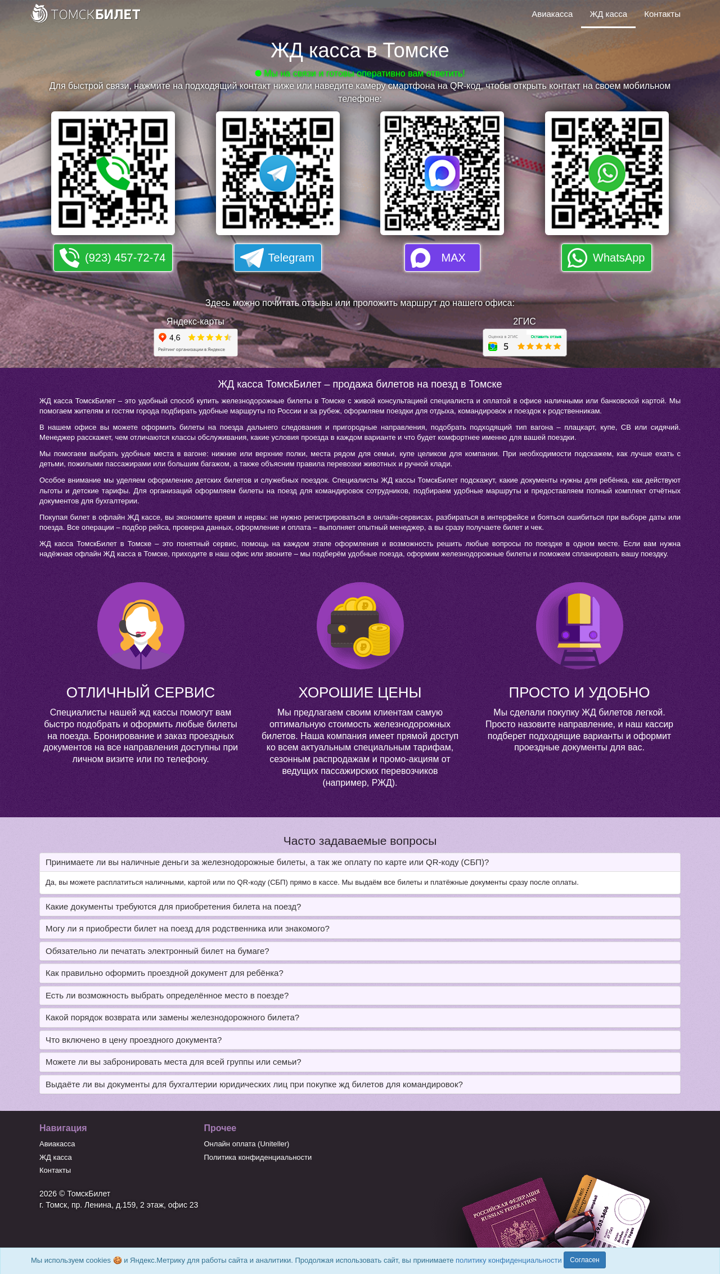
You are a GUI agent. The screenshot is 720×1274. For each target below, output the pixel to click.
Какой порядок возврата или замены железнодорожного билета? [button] (172, 1017)
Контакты (662, 14)
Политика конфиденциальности (258, 1157)
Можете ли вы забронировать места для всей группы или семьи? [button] (174, 1061)
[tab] (360, 862)
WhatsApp (619, 257)
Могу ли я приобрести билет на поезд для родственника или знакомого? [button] (188, 928)
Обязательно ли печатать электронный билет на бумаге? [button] (157, 951)
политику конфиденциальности (509, 1260)
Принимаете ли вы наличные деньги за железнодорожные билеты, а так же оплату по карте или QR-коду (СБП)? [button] (267, 862)
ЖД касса (608, 14)
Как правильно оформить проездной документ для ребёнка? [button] (165, 973)
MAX (454, 257)
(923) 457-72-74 (125, 257)
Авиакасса (552, 14)
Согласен (584, 1260)
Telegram (291, 257)
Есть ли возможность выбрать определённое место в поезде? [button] (167, 995)
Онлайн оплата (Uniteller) (247, 1144)
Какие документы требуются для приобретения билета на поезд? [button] (173, 906)
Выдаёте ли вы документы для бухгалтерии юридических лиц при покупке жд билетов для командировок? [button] (254, 1084)
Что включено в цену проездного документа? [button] (134, 1040)
